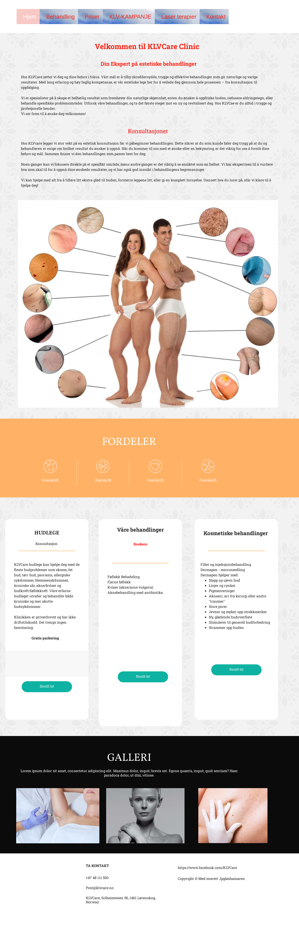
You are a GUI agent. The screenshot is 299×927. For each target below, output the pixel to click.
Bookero (140, 544)
